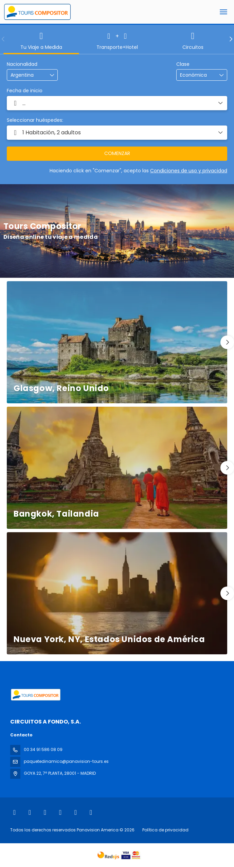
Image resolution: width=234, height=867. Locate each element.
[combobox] (27, 75)
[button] (3, 39)
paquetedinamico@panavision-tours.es (66, 761)
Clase (183, 64)
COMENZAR (117, 153)
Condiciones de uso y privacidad (188, 170)
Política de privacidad (165, 830)
